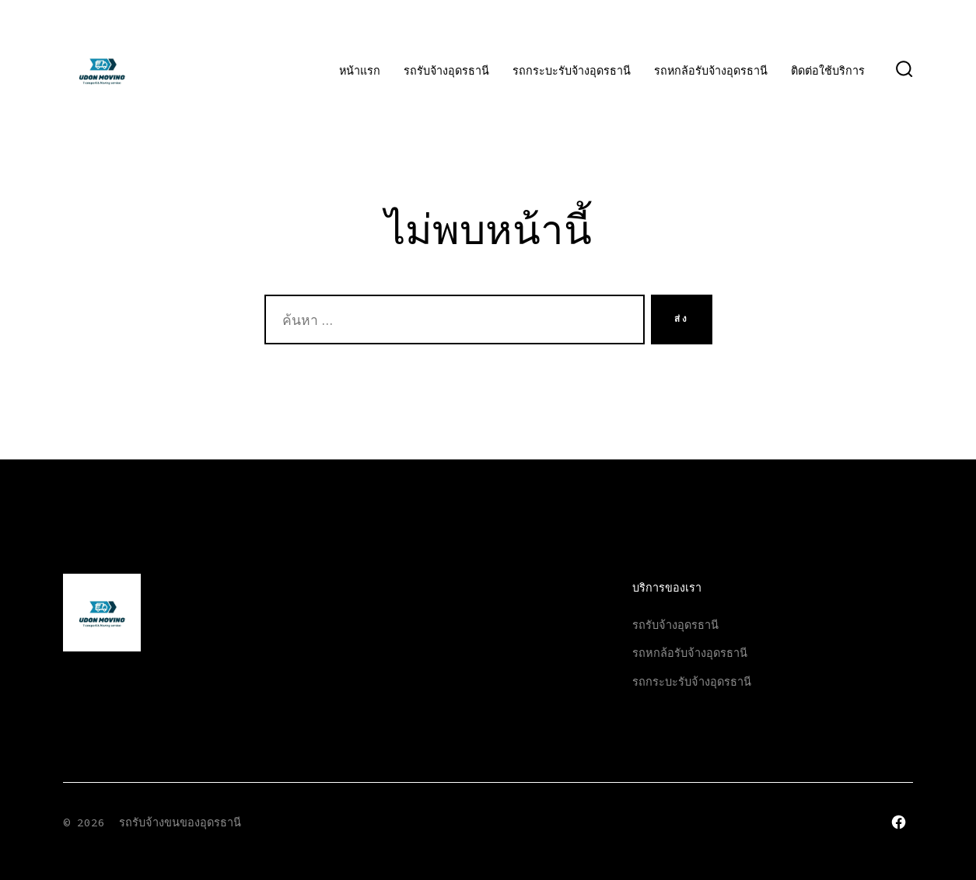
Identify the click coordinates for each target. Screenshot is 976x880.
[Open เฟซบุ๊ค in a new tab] (898, 822)
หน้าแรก (359, 71)
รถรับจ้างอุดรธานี (446, 71)
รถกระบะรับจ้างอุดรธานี (571, 71)
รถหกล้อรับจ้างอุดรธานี (711, 71)
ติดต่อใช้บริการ (828, 71)
